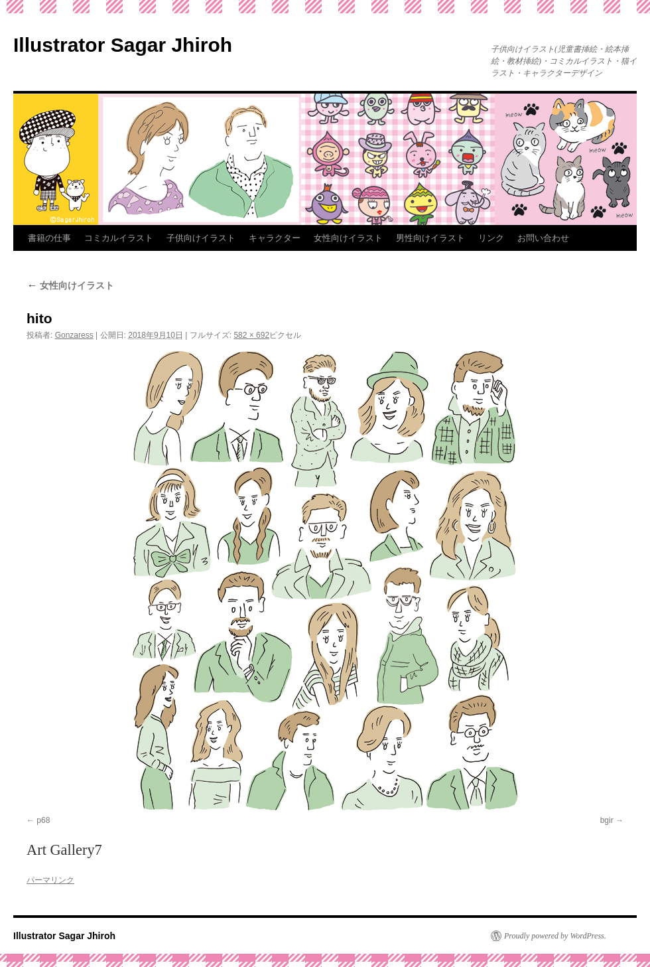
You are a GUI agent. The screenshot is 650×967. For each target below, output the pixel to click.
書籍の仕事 (49, 238)
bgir (607, 820)
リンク (491, 238)
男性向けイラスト (430, 238)
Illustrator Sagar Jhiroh (122, 45)
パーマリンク (50, 880)
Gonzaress (74, 335)
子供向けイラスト (200, 238)
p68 (43, 820)
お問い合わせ (543, 238)
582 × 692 (251, 335)
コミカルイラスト (118, 238)
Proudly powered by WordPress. (555, 935)
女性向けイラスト (348, 238)
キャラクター (274, 238)
